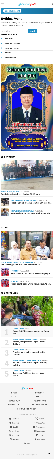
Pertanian (33, 200)
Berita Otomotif (12, 48)
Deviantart (39, 439)
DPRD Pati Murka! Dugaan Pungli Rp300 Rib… (31, 213)
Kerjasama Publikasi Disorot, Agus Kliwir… (28, 374)
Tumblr (14, 427)
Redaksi (39, 397)
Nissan (8, 53)
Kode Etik (39, 393)
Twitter (39, 419)
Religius (16, 192)
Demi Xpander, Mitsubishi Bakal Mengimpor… (31, 273)
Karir (13, 397)
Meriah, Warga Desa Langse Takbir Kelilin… (29, 342)
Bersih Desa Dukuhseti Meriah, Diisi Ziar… (20, 194)
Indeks (14, 393)
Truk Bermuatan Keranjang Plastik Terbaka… (29, 353)
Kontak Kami (13, 405)
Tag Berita (9, 39)
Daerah (9, 192)
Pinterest (14, 423)
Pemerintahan (28, 211)
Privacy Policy (13, 401)
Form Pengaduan (39, 405)
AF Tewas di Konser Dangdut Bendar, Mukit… (30, 363)
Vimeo (39, 435)
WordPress (14, 431)
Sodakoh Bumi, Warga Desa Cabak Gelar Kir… (31, 203)
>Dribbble (14, 435)
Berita (3, 192)
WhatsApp (39, 423)
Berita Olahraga (12, 43)
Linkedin (14, 439)
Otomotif (17, 262)
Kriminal (28, 360)
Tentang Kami (40, 401)
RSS (27, 443)
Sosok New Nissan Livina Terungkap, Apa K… (31, 284)
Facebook (14, 419)
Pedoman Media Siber (26, 409)
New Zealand (10, 57)
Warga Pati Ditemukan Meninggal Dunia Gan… (31, 332)
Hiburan (25, 200)
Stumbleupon (39, 427)
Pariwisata (36, 360)
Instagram (39, 431)
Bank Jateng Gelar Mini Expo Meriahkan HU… (21, 264)
